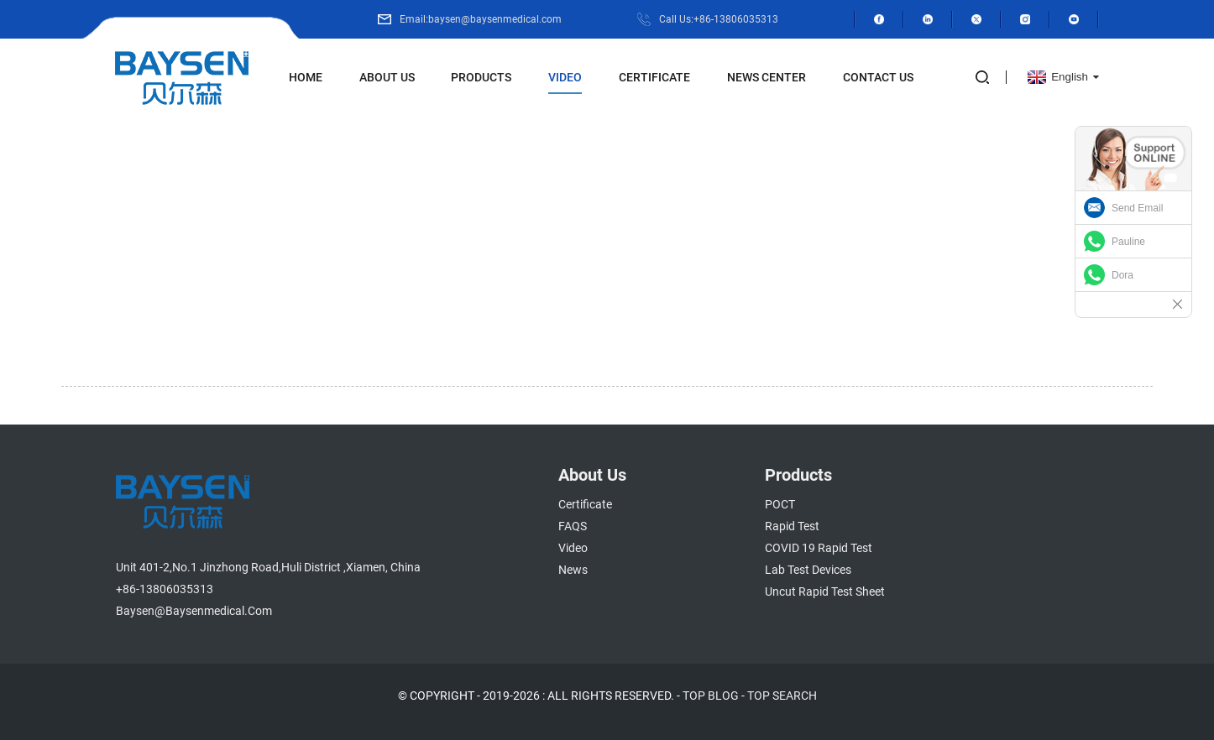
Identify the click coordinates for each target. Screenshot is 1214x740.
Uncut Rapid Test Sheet (825, 591)
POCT (780, 504)
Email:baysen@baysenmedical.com (481, 19)
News (573, 569)
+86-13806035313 (164, 589)
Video (565, 77)
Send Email (1137, 208)
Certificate (654, 77)
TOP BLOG (711, 695)
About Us (387, 77)
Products (481, 77)
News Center (766, 77)
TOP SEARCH (782, 695)
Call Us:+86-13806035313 (718, 19)
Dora (1122, 275)
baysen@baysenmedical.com (194, 611)
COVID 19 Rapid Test (818, 548)
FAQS (572, 526)
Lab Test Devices (808, 569)
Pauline (1128, 242)
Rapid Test (792, 526)
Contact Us (878, 77)
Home (305, 77)
